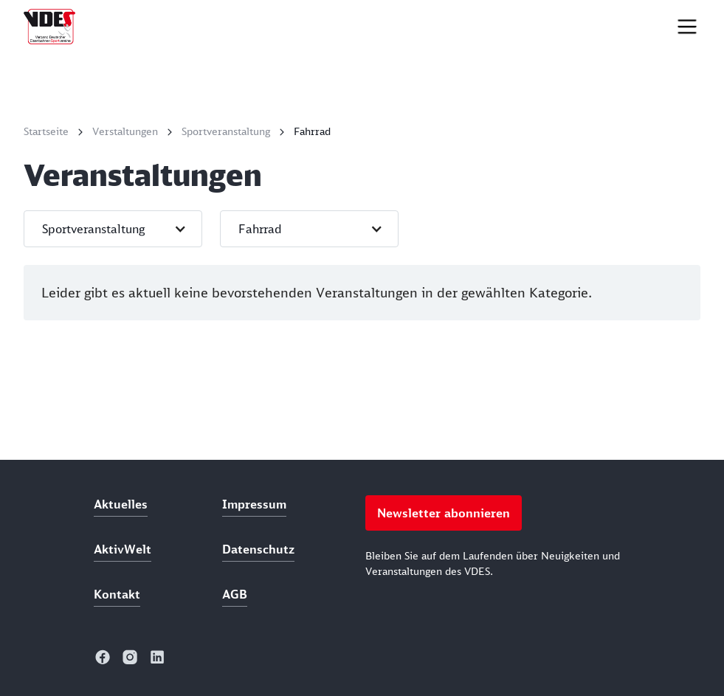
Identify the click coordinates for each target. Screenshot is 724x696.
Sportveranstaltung (226, 131)
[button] (112, 229)
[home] (49, 26)
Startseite (46, 131)
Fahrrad (312, 131)
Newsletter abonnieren (443, 513)
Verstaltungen (125, 131)
